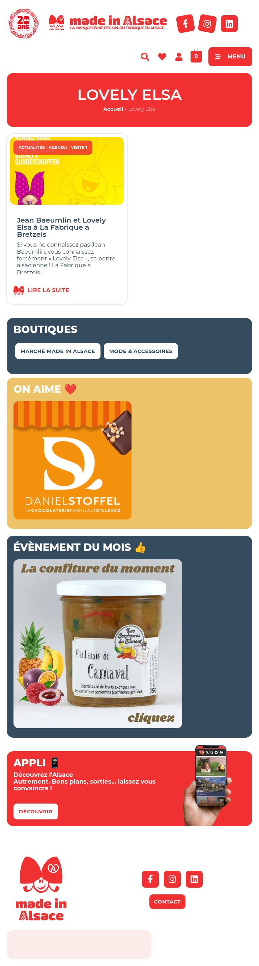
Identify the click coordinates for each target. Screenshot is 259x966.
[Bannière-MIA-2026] (72, 517)
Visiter (79, 147)
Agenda (58, 147)
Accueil (113, 109)
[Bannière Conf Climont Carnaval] (97, 726)
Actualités (32, 147)
